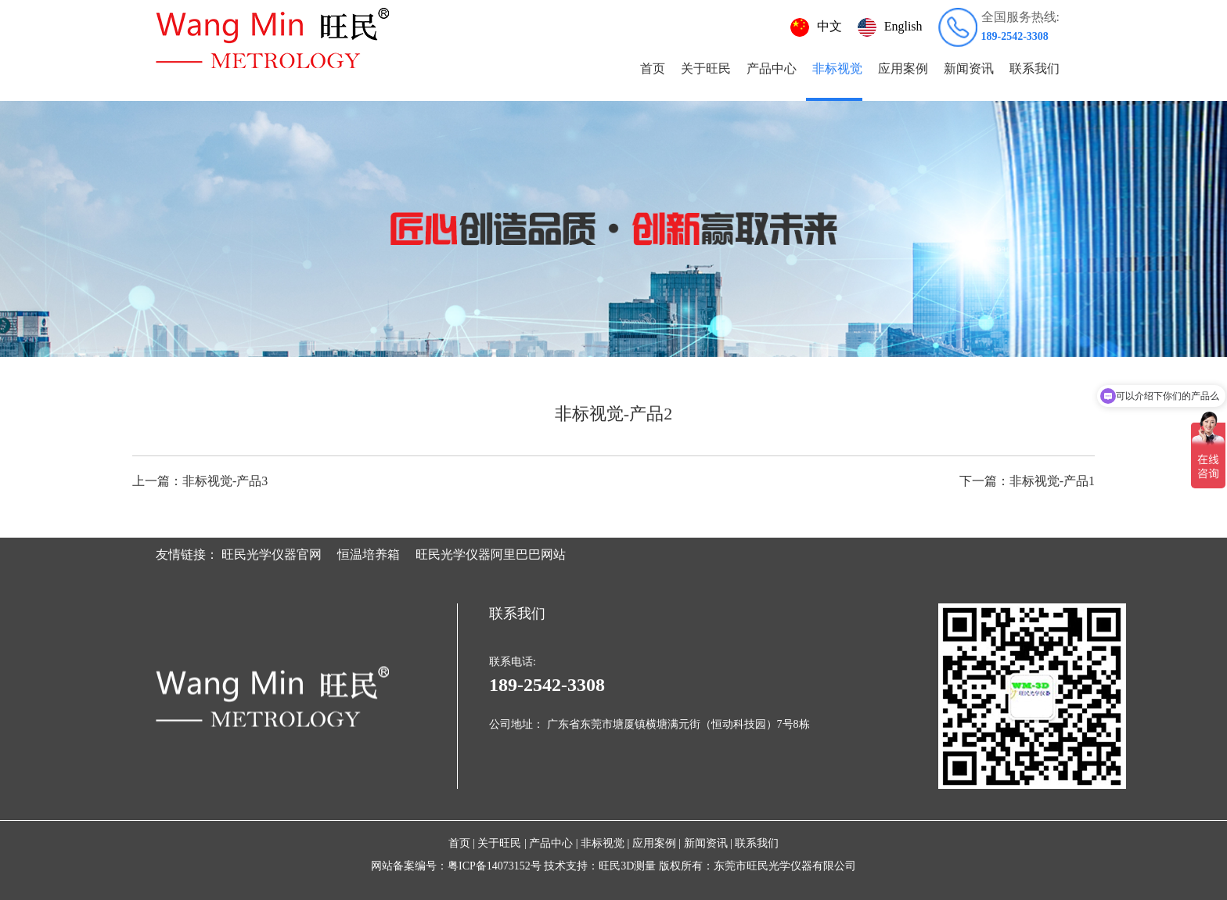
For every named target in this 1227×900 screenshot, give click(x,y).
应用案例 (903, 68)
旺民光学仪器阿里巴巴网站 (491, 554)
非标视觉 (837, 68)
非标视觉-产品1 (1027, 481)
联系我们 (1034, 68)
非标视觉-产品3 (200, 481)
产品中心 (772, 68)
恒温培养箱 (368, 554)
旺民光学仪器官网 (271, 554)
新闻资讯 (969, 68)
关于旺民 (706, 68)
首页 (652, 68)
